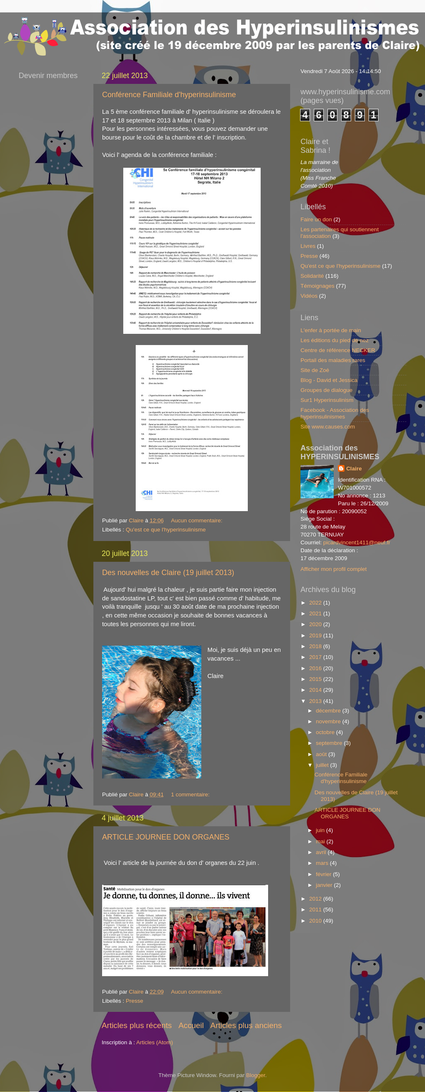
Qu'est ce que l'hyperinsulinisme (166, 529)
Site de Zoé (314, 370)
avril (322, 852)
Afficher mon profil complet (333, 569)
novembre (329, 721)
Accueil (191, 1025)
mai (321, 841)
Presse (134, 1001)
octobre (326, 732)
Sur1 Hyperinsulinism (327, 400)
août (322, 754)
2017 (316, 657)
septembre (330, 743)
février (324, 874)
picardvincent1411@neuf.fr (357, 542)
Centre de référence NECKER (337, 350)
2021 (316, 613)
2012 (316, 899)
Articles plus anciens (246, 1025)
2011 (316, 909)
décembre (329, 711)
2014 (316, 690)
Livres (307, 246)
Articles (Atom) (154, 1042)
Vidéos (309, 296)
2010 (316, 921)
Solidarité (312, 276)
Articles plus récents (137, 1025)
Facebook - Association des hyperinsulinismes (334, 413)
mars (323, 863)
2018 (316, 646)
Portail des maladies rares (332, 360)
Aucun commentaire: (197, 520)
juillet (323, 765)
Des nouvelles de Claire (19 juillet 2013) (168, 572)
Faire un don (316, 219)
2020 (316, 624)
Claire (354, 468)
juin (321, 830)
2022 (316, 603)
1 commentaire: (191, 794)
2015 (316, 679)
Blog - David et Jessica (328, 380)
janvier (325, 885)
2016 (316, 668)
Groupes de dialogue (326, 390)
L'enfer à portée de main (330, 330)
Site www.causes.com (327, 427)
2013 (316, 701)
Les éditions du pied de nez (334, 340)
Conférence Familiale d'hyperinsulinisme (169, 95)
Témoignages (317, 286)
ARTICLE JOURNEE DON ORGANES (166, 837)
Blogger (255, 1075)
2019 (316, 635)
